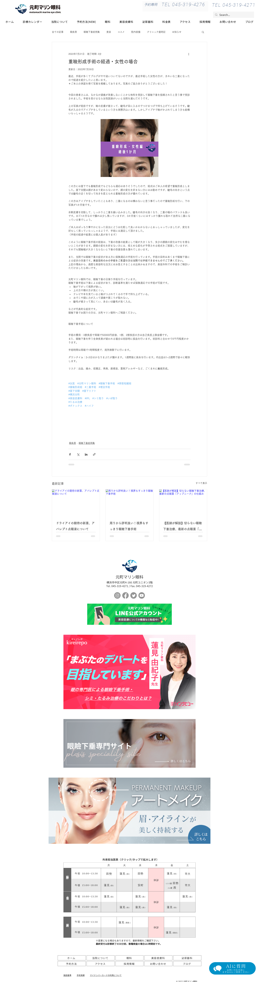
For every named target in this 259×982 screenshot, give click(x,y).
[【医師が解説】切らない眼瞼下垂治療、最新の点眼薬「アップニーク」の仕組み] (183, 502)
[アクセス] (101, 963)
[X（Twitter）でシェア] (78, 454)
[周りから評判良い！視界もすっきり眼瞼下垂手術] (129, 502)
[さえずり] (133, 595)
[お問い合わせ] (158, 963)
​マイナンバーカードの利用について (106, 975)
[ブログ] (187, 963)
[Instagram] (117, 595)
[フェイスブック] (125, 595)
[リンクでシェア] (94, 454)
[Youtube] (141, 595)
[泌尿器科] (187, 957)
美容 (108, 32)
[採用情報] (129, 963)
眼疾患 (73, 32)
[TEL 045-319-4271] (233, 5)
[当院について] (101, 957)
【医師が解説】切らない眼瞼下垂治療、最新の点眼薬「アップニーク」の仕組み (182, 527)
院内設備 (135, 32)
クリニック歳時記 (156, 32)
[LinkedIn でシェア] (86, 454)
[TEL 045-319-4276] (183, 4)
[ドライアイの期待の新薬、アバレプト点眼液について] (76, 502)
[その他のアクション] (189, 54)
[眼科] (129, 957)
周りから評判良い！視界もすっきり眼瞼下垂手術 (129, 526)
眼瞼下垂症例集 (92, 32)
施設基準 (67, 975)
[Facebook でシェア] (70, 454)
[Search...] (233, 15)
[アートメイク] (129, 811)
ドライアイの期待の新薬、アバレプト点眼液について (75, 526)
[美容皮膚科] (158, 957)
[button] (202, 32)
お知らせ (176, 32)
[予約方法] (72, 963)
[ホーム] (72, 957)
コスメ (121, 32)
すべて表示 (201, 483)
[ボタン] (129, 614)
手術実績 (81, 975)
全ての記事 (57, 32)
